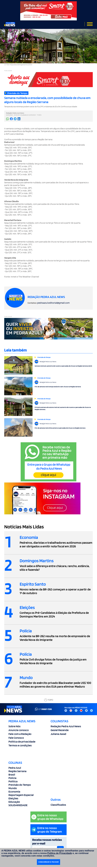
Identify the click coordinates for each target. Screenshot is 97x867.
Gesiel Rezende (60, 730)
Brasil (11, 774)
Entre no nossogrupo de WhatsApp (47, 817)
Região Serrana (17, 771)
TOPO (48, 699)
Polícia (12, 778)
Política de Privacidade (59, 853)
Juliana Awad (58, 734)
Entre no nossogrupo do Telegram (46, 829)
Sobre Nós (14, 726)
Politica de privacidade (21, 741)
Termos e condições (20, 745)
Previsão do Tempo (19, 784)
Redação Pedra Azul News (66, 726)
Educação (14, 801)
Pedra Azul (14, 767)
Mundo (12, 788)
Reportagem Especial (21, 795)
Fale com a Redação (19, 734)
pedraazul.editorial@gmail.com (53, 302)
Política (13, 781)
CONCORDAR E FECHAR (48, 862)
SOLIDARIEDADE (17, 805)
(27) (43, 709)
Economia (14, 791)
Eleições (13, 798)
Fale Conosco (16, 737)
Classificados (58, 804)
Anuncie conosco (18, 730)
